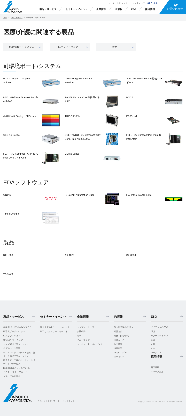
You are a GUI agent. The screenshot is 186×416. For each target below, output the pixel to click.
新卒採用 (155, 367)
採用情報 (150, 9)
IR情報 (118, 9)
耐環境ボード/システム (14, 331)
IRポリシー (119, 357)
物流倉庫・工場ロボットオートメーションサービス (19, 362)
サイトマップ (138, 3)
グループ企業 (83, 340)
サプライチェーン (159, 335)
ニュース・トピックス (116, 3)
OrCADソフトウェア (13, 340)
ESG (133, 9)
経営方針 (118, 331)
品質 (153, 340)
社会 (153, 348)
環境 (153, 331)
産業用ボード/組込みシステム (17, 327)
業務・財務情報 (121, 335)
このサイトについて (46, 401)
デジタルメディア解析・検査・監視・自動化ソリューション (19, 354)
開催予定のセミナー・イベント (55, 327)
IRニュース (119, 340)
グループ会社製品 (11, 376)
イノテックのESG (159, 327)
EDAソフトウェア (11, 335)
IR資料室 (118, 348)
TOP (5, 17)
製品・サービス (48, 9)
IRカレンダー (120, 352)
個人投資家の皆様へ (123, 327)
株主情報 (118, 344)
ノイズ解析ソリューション (16, 344)
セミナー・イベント (76, 9)
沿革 (79, 335)
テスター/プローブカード (15, 372)
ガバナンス (156, 352)
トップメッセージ (85, 327)
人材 (153, 344)
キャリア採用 (157, 371)
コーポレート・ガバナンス (89, 344)
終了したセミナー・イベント (54, 331)
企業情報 (101, 9)
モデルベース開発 (11, 348)
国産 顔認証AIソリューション (17, 367)
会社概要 (81, 331)
